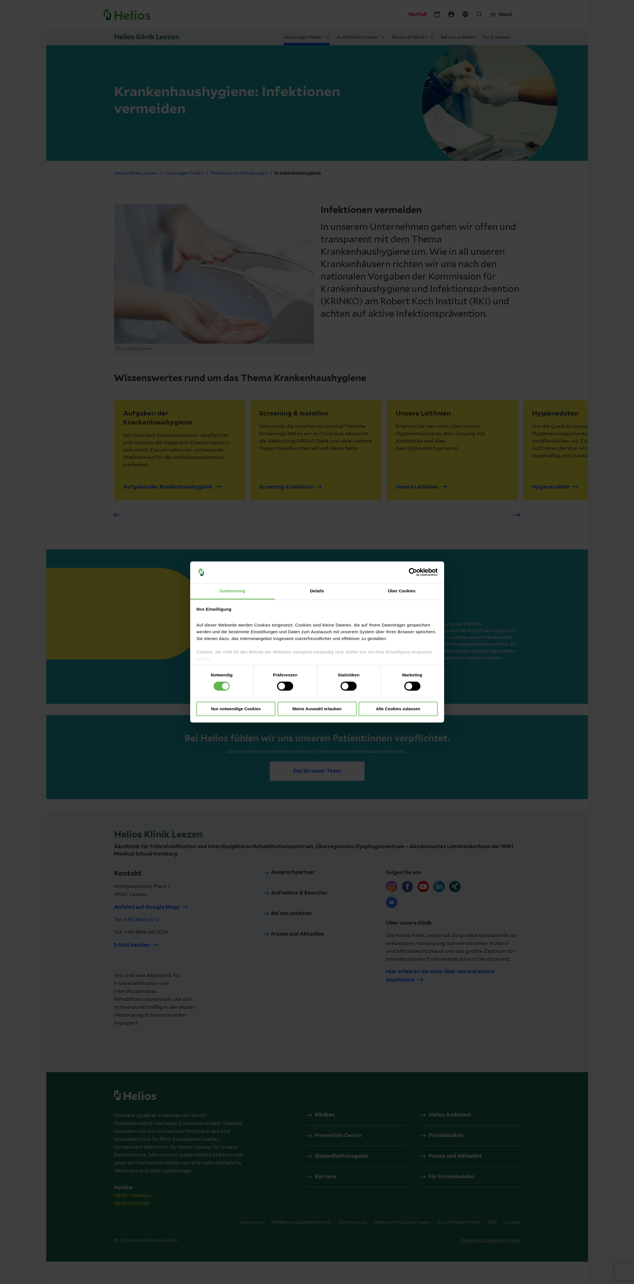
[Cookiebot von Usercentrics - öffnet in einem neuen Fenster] (413, 572)
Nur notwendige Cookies (236, 708)
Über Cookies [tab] (402, 590)
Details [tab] (317, 590)
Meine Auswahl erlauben (317, 708)
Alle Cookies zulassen (398, 708)
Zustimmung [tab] (232, 590)
